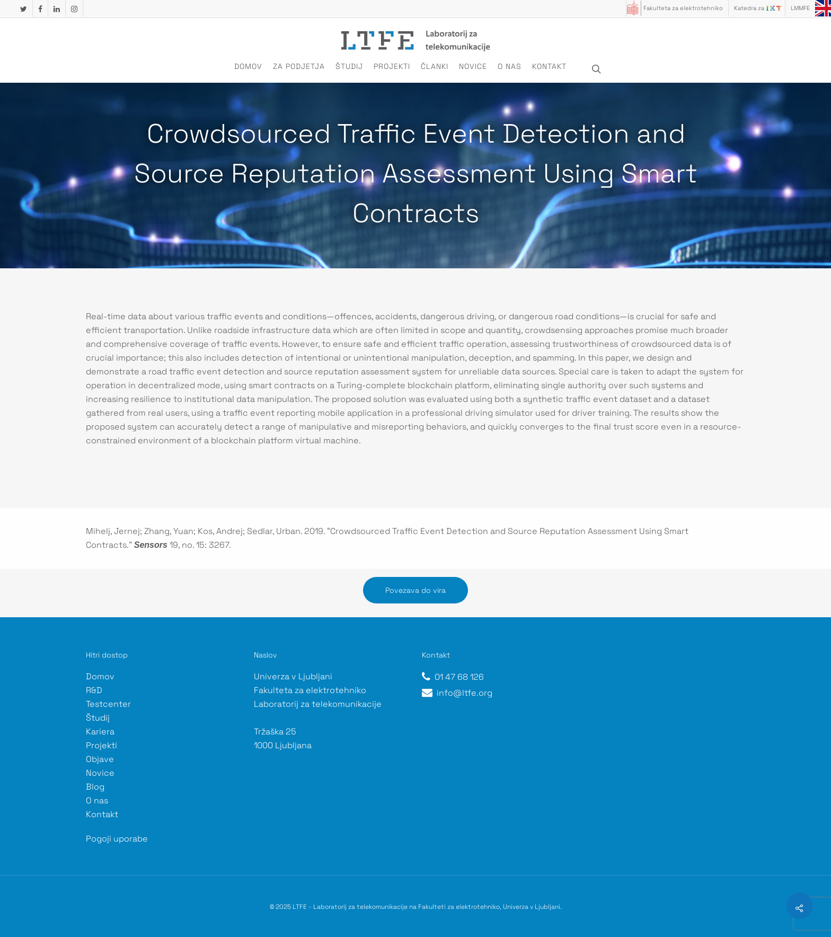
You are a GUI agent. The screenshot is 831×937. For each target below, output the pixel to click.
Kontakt (549, 66)
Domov (248, 66)
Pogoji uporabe (117, 838)
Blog (95, 786)
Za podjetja (299, 66)
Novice (473, 66)
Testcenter (108, 704)
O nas (509, 66)
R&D (94, 690)
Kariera (100, 731)
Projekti (392, 66)
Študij (349, 66)
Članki (434, 66)
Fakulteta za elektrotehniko (683, 8)
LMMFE (800, 8)
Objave (100, 759)
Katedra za (749, 8)
